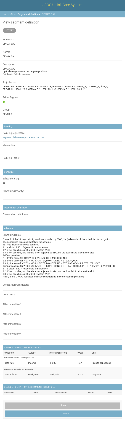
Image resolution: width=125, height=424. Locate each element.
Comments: (9, 294)
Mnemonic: (9, 39)
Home (6, 14)
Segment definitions (29, 14)
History (9, 30)
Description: (9, 64)
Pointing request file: (14, 133)
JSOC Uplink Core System (62, 5)
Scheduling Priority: (13, 191)
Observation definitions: (16, 214)
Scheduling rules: (12, 235)
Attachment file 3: (12, 324)
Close (63, 405)
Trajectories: (9, 82)
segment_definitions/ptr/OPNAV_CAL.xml (23, 137)
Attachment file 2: (12, 314)
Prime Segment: (11, 97)
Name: (6, 52)
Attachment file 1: (12, 304)
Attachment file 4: (12, 333)
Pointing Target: (11, 158)
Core (13, 14)
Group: (6, 109)
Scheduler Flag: (11, 178)
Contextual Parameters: (16, 284)
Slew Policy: (9, 145)
